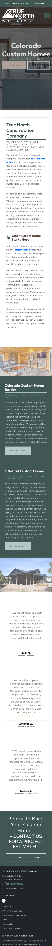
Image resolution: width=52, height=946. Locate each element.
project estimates (24, 249)
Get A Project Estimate (26, 857)
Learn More (17, 451)
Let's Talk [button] (14, 65)
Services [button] (38, 65)
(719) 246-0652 (38, 3)
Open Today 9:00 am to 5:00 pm (15, 3)
